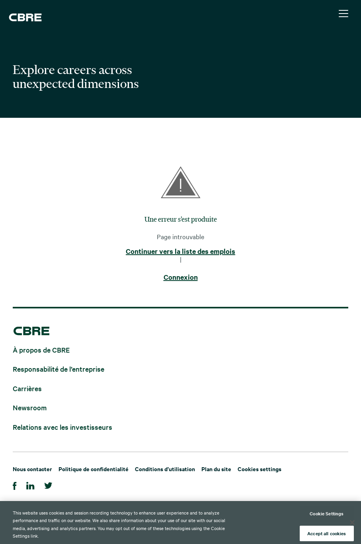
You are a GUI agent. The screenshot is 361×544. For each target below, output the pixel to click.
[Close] (352, 524)
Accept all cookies (326, 535)
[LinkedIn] (30, 484)
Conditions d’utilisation (165, 468)
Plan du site (216, 468)
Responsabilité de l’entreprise (58, 368)
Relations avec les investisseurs (62, 426)
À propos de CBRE (41, 349)
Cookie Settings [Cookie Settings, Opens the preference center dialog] (326, 515)
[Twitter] (48, 484)
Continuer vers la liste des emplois (180, 251)
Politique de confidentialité (94, 468)
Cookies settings (259, 468)
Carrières (27, 387)
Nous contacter (32, 468)
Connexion (181, 277)
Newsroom (30, 407)
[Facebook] (15, 484)
